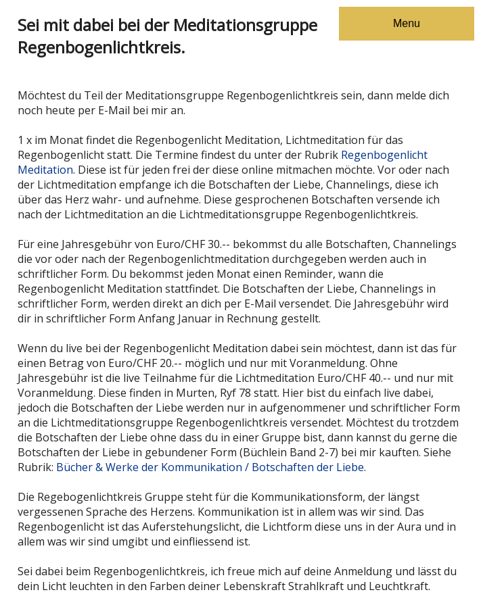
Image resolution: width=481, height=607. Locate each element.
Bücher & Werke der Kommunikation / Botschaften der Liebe (210, 467)
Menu (406, 23)
